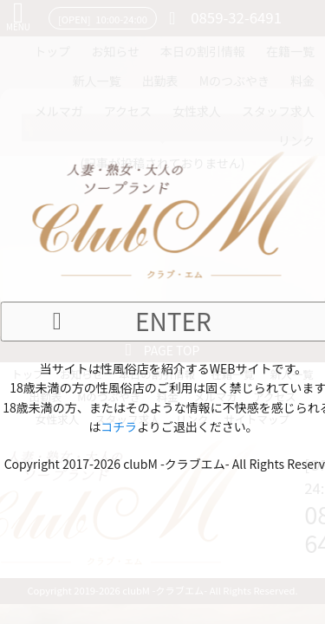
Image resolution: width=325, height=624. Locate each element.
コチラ (119, 426)
